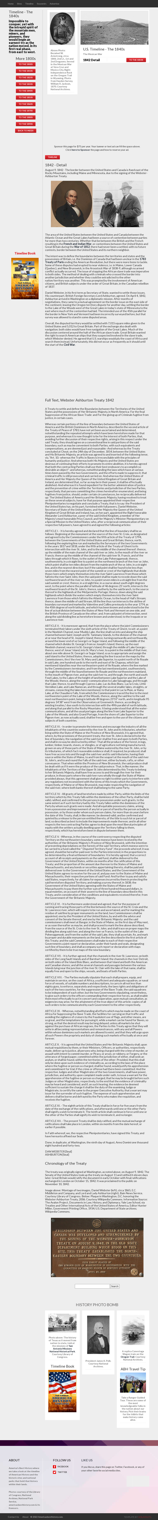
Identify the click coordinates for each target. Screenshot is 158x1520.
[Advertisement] (25, 192)
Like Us (87, 1460)
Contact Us (13, 1516)
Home (11, 3)
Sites (19, 3)
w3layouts (144, 1516)
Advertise (55, 3)
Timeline (30, 3)
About (26, 1516)
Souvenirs (42, 3)
